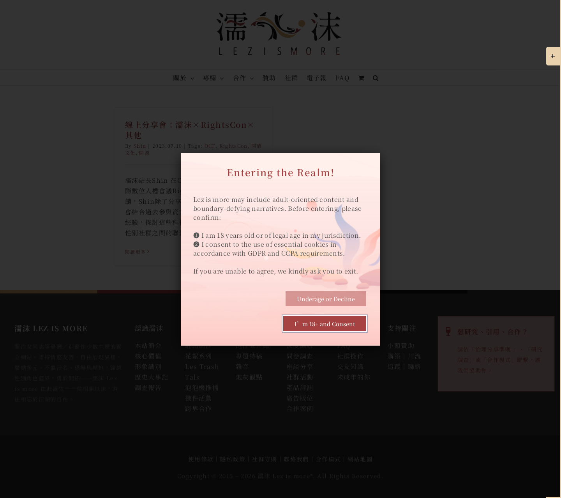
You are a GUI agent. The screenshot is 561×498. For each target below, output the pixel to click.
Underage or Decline (326, 299)
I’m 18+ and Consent (325, 324)
